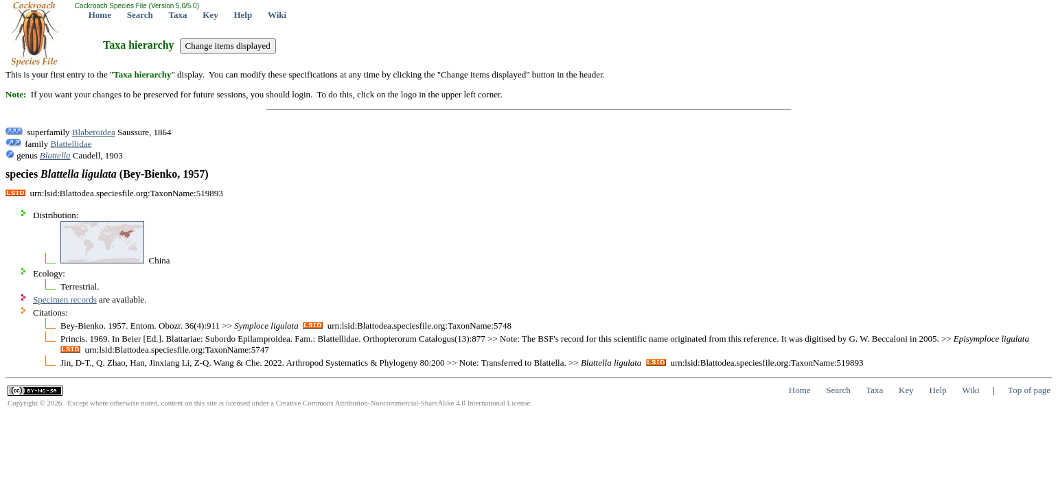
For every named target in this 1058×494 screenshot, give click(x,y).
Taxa (178, 15)
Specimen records (65, 299)
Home (100, 15)
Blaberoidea (93, 132)
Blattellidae (70, 144)
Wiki (277, 15)
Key (210, 15)
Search (140, 15)
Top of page (1029, 390)
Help (242, 15)
